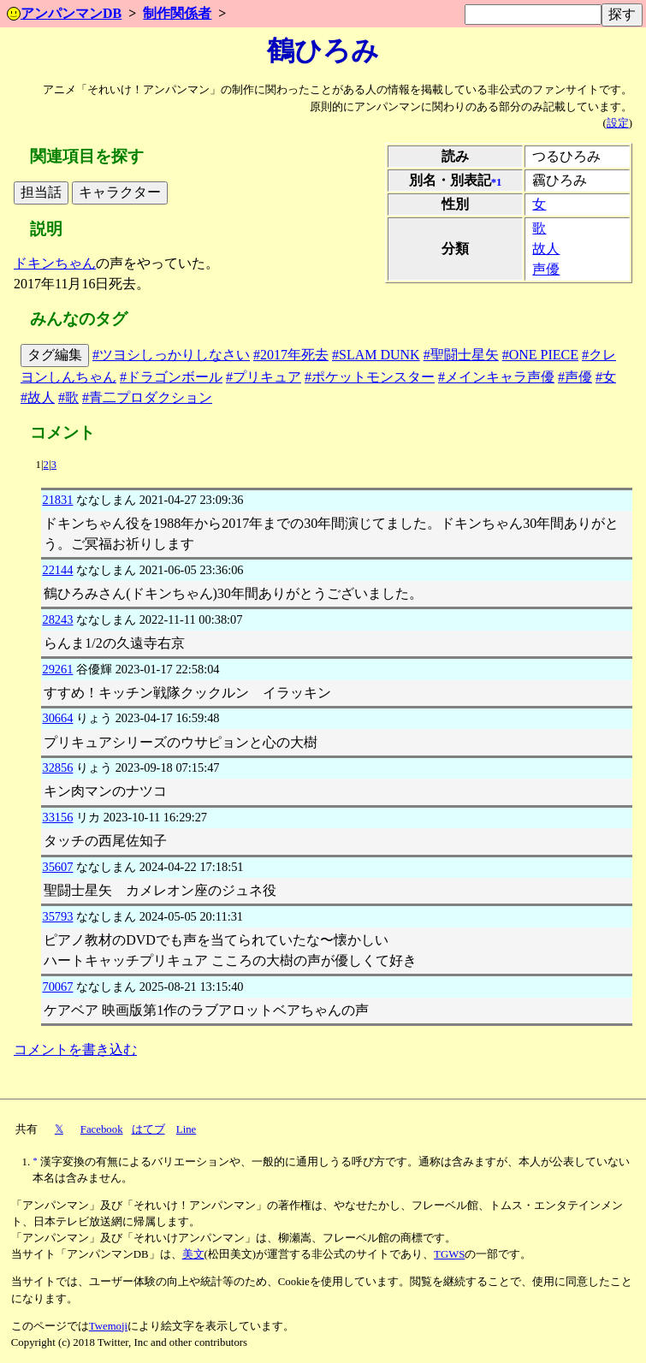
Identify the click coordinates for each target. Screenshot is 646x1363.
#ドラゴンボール (171, 377)
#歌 (68, 397)
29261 (57, 669)
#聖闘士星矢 (461, 354)
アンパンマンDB (64, 13)
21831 (57, 500)
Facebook (101, 1129)
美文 (193, 1254)
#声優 (575, 377)
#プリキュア (263, 377)
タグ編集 (54, 354)
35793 (57, 916)
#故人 (38, 397)
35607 (57, 867)
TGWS (449, 1254)
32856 (57, 767)
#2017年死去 (291, 354)
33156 (57, 817)
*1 (496, 182)
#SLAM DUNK (376, 354)
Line (186, 1129)
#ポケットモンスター (370, 377)
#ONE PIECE (540, 354)
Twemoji (108, 1326)
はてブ (148, 1129)
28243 (57, 619)
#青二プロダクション (147, 397)
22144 (57, 570)
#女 (606, 377)
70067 (57, 986)
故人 (546, 248)
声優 (546, 269)
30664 (57, 718)
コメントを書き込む (75, 1049)
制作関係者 (177, 13)
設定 (618, 123)
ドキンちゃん (55, 263)
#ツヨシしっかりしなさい (171, 354)
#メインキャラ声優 (496, 377)
